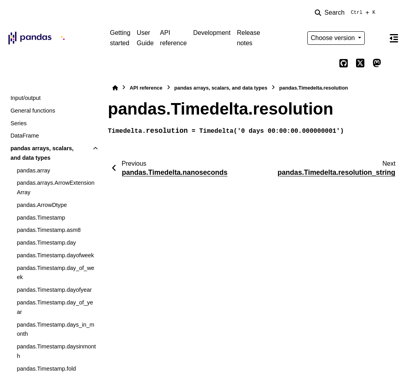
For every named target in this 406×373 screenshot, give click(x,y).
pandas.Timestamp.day (46, 242)
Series (18, 123)
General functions (32, 110)
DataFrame (24, 135)
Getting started (120, 37)
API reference (173, 37)
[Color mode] (376, 38)
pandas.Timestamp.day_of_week (55, 273)
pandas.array (33, 170)
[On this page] (394, 38)
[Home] (115, 88)
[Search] (346, 13)
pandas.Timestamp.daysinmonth (56, 351)
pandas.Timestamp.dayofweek (55, 255)
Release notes (248, 37)
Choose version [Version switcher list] (334, 37)
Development (211, 32)
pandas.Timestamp (41, 217)
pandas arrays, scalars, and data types (41, 153)
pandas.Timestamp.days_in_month (55, 329)
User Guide (145, 37)
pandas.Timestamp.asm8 (48, 230)
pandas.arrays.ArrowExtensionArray (55, 187)
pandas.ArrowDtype (42, 205)
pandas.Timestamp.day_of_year (55, 307)
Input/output (25, 98)
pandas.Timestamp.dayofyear (54, 290)
